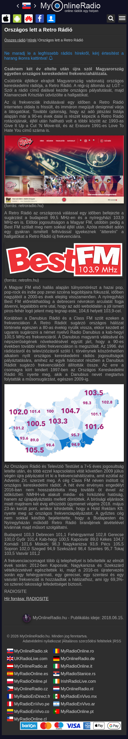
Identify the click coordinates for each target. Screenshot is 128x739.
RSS (117, 641)
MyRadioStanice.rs (74, 673)
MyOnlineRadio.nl (73, 688)
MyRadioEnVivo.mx (75, 696)
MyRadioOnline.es (27, 673)
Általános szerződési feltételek (87, 641)
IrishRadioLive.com (74, 681)
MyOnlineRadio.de (74, 658)
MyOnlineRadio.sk (27, 651)
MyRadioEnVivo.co (28, 711)
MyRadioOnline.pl (27, 681)
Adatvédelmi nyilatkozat (42, 641)
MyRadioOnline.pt (73, 711)
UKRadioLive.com (27, 658)
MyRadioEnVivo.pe (28, 703)
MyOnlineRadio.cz (27, 688)
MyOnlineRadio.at (27, 666)
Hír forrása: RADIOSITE (26, 599)
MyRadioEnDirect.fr (28, 696)
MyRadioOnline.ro (73, 651)
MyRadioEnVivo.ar (74, 703)
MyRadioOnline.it (72, 666)
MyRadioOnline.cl (27, 719)
